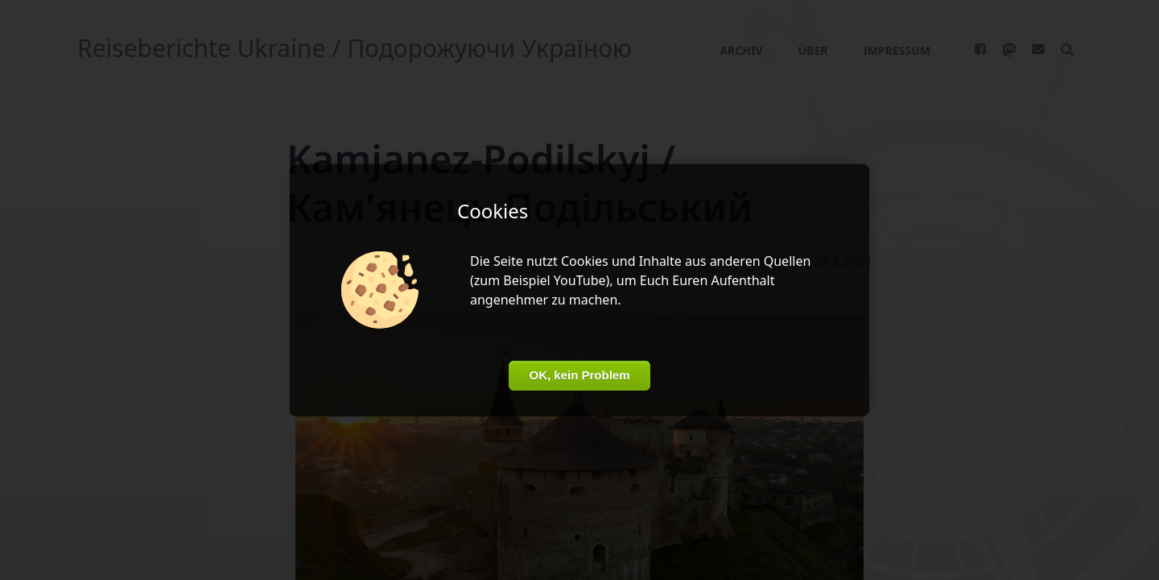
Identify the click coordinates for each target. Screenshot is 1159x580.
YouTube (580, 280)
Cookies (584, 261)
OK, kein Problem (579, 375)
